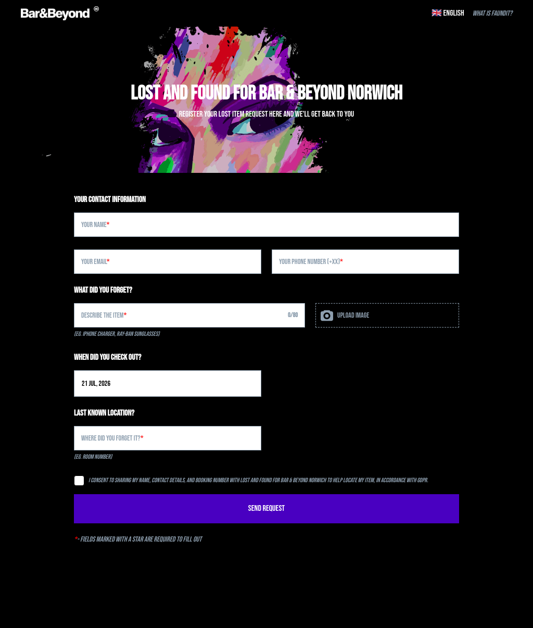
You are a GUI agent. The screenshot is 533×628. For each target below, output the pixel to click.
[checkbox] (79, 480)
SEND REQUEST (266, 508)
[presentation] (387, 315)
